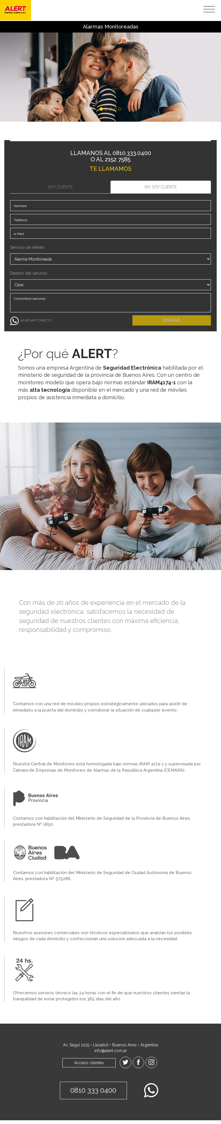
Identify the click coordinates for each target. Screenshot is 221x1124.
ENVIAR (171, 323)
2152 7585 (117, 159)
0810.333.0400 (132, 153)
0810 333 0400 (93, 1094)
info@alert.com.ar (110, 1054)
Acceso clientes (89, 1066)
